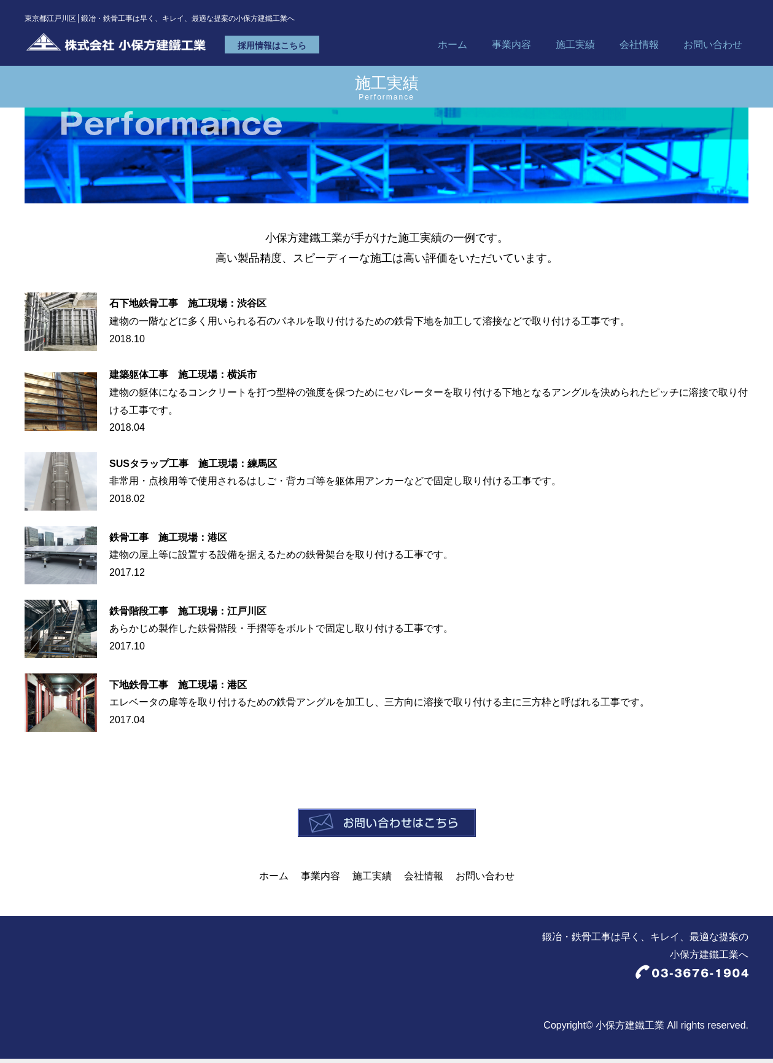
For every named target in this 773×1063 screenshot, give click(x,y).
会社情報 (639, 48)
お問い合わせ (712, 48)
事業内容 (511, 48)
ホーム (452, 48)
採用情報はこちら (304, 49)
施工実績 (575, 48)
